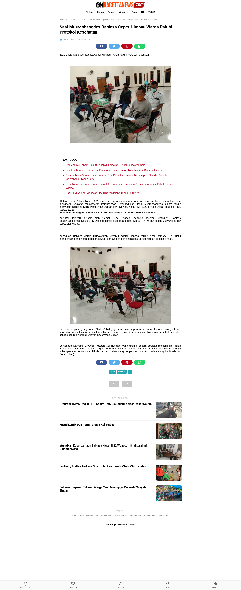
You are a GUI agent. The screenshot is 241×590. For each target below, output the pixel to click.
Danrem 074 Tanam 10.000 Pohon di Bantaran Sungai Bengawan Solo (105, 165)
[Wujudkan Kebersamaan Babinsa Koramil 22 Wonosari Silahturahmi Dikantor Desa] (169, 452)
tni (130, 372)
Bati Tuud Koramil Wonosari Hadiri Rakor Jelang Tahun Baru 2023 (103, 193)
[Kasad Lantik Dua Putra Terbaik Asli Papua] (169, 431)
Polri (134, 12)
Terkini (89, 12)
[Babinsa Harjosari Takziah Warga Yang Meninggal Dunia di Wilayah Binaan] (169, 493)
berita (112, 372)
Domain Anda (78, 515)
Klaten (100, 12)
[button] (101, 46)
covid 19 (122, 372)
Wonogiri (123, 12)
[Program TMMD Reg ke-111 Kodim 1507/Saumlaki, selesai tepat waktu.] (169, 410)
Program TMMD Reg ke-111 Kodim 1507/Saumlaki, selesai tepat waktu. (106, 403)
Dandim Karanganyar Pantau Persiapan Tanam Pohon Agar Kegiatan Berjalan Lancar (114, 170)
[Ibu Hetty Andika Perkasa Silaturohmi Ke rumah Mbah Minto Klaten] (169, 473)
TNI (142, 12)
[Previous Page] (114, 384)
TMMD (151, 12)
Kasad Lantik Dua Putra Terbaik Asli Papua (87, 424)
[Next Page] (127, 384)
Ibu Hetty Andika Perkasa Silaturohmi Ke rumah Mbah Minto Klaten (103, 466)
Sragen (111, 12)
